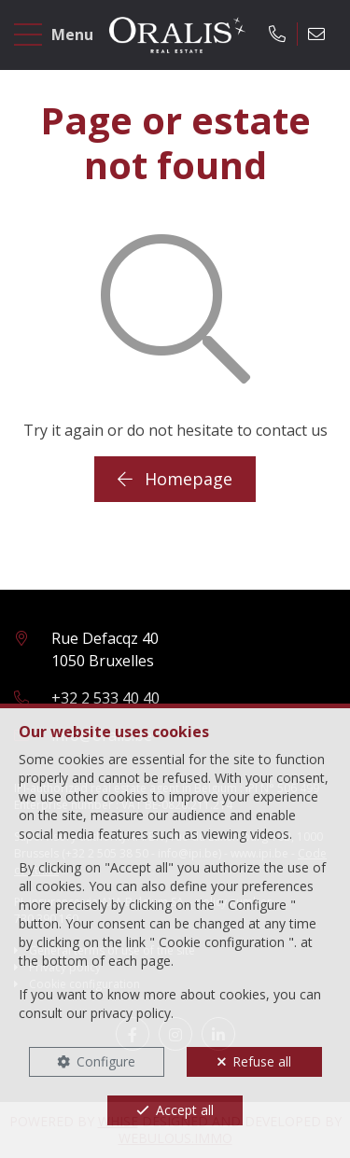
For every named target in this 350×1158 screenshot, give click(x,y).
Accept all (185, 1110)
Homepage (175, 478)
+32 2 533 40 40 (105, 698)
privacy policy (131, 1013)
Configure (106, 1061)
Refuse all (261, 1061)
